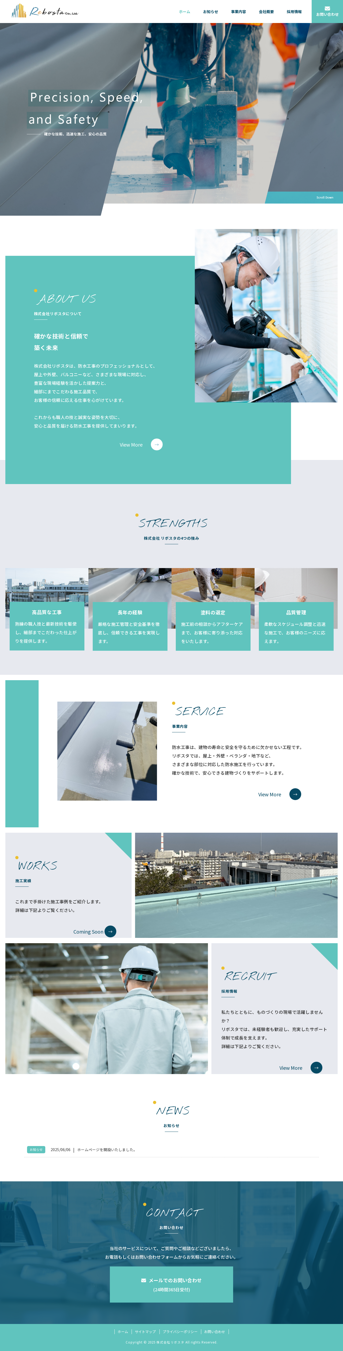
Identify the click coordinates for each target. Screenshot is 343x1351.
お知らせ (36, 1149)
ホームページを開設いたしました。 (107, 1149)
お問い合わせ (214, 1331)
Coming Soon (88, 931)
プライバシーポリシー (180, 1331)
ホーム (123, 1331)
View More (131, 444)
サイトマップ (145, 1331)
